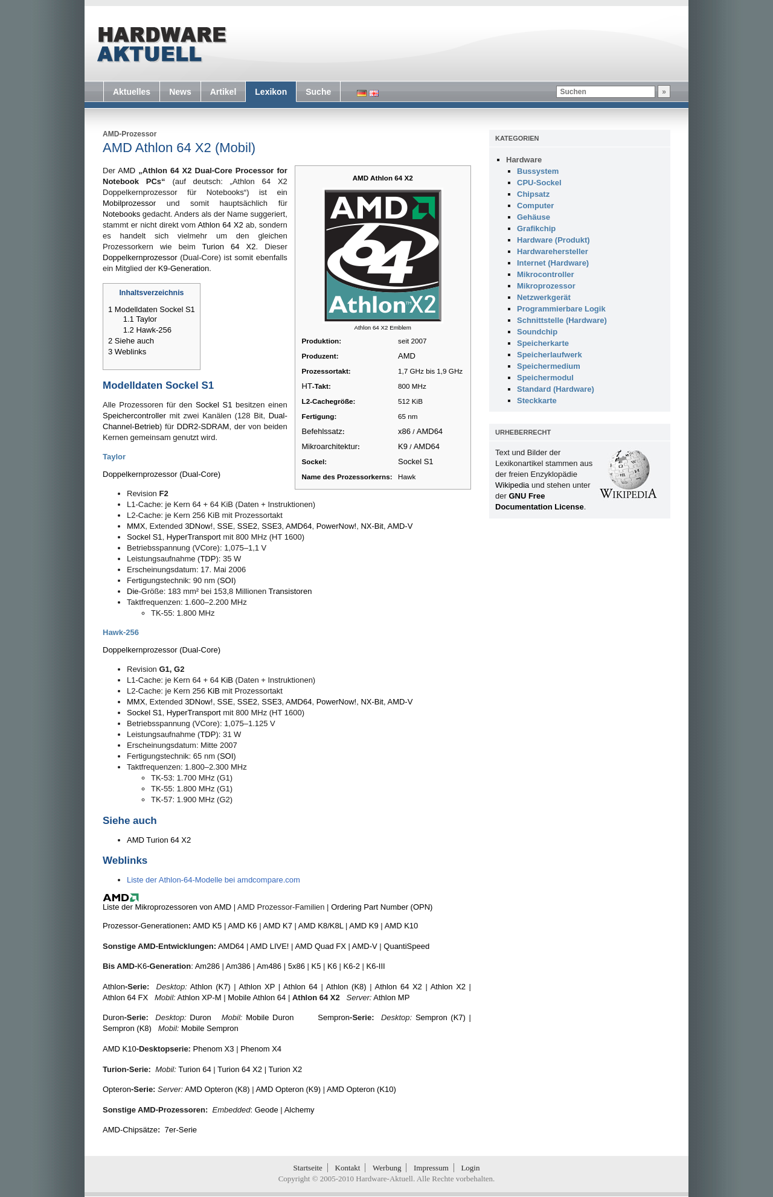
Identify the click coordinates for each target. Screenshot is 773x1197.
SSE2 (247, 526)
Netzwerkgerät (544, 297)
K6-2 (352, 966)
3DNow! (199, 526)
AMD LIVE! (269, 946)
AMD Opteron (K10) (361, 1089)
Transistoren (290, 591)
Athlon (114, 986)
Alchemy (299, 1109)
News (180, 92)
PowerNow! (336, 526)
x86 (404, 431)
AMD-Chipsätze (130, 1129)
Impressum (431, 1167)
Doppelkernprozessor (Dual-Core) (161, 474)
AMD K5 (207, 925)
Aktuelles (131, 92)
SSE (225, 526)
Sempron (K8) (127, 1028)
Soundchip (537, 331)
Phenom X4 (260, 1048)
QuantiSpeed (406, 946)
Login (470, 1167)
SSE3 (271, 526)
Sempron (334, 1017)
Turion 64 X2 (229, 246)
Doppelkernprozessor (140, 257)
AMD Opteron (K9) (288, 1089)
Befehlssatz (322, 431)
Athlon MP (391, 997)
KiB (227, 680)
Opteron (117, 1089)
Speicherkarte (543, 343)
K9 (403, 446)
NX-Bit (372, 526)
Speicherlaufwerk (549, 354)
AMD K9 (363, 925)
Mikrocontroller (545, 274)
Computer (535, 205)
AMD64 (430, 431)
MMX (136, 526)
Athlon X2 (448, 986)
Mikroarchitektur (330, 446)
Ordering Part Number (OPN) (381, 906)
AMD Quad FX (320, 946)
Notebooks (121, 214)
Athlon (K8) (346, 986)
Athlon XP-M (200, 997)
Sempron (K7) (440, 1017)
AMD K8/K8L (321, 925)
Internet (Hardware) (553, 262)
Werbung (387, 1167)
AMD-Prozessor (129, 134)
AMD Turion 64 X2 (159, 839)
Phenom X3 (213, 1048)
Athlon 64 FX (125, 997)
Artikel (223, 92)
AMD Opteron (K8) (217, 1089)
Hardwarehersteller (552, 251)
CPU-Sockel (539, 182)
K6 (142, 966)
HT (307, 386)
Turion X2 (285, 1069)
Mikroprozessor (546, 285)
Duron (113, 1017)
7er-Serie (181, 1129)
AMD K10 (402, 925)
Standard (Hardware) (555, 389)
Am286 (207, 966)
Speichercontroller (134, 415)
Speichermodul (545, 377)
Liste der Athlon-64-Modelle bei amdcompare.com (213, 879)
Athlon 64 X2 (220, 224)
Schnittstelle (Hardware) (562, 320)
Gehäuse (533, 217)
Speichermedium (548, 366)
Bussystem (538, 171)
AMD (406, 355)
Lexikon (271, 92)
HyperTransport (194, 536)
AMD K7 (277, 925)
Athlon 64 (300, 986)
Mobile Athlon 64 (257, 997)
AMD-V (399, 526)
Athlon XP (257, 986)
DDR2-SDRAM (203, 426)
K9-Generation (184, 268)
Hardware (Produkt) (553, 239)
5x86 (296, 966)
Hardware (524, 159)
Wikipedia (512, 485)
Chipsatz (533, 194)
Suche (318, 92)
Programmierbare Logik (561, 308)
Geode (266, 1109)
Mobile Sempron (210, 1028)
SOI (226, 580)
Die (133, 591)
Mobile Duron (269, 1017)
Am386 (238, 966)
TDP (208, 558)
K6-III (376, 966)
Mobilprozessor (129, 203)
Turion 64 (194, 1069)
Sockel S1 (416, 461)
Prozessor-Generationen (145, 925)
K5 (316, 966)
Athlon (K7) (210, 986)
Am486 (269, 966)
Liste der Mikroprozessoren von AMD (167, 906)
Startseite (307, 1167)
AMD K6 (242, 925)
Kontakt (348, 1167)
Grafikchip (536, 228)
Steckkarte (537, 400)
